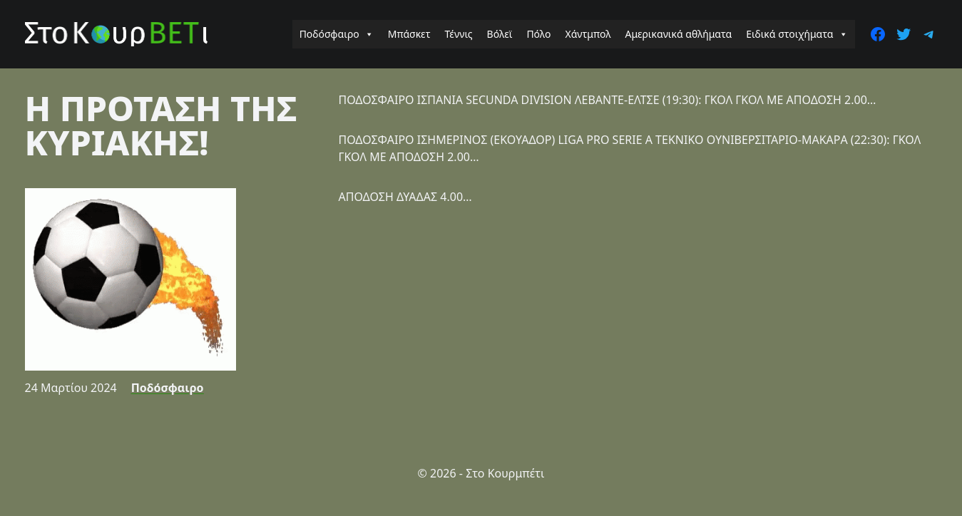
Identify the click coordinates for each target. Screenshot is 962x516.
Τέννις (459, 34)
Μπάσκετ (409, 34)
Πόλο (538, 34)
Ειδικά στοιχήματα (796, 34)
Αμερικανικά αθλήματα (678, 34)
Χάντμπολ (587, 34)
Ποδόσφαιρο (337, 34)
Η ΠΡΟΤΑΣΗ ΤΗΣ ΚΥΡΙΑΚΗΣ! (161, 125)
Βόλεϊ (500, 34)
